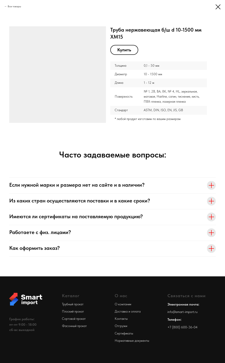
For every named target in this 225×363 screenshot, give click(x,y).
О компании (123, 304)
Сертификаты (124, 333)
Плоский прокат (73, 311)
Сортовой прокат (74, 319)
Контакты (121, 319)
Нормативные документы (132, 341)
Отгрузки (121, 326)
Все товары (14, 6)
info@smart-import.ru (182, 312)
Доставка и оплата (128, 311)
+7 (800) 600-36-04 (182, 327)
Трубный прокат (72, 304)
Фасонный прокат (74, 326)
